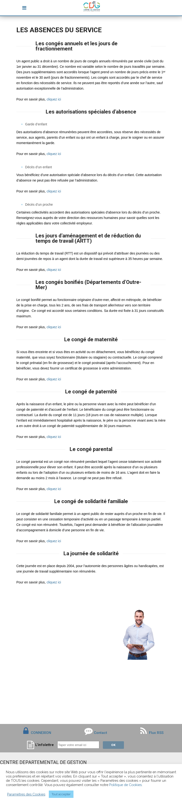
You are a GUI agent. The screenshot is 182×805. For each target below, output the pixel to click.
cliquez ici (54, 99)
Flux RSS (152, 733)
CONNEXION (41, 733)
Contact (100, 733)
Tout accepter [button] (61, 794)
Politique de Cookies (125, 785)
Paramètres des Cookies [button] (26, 794)
